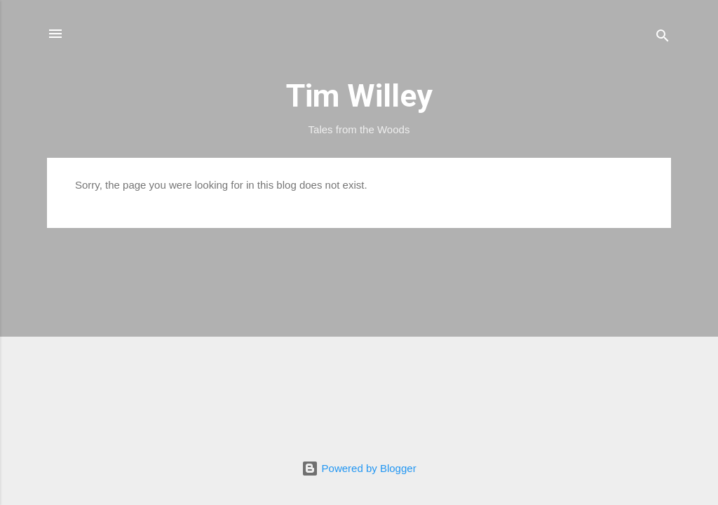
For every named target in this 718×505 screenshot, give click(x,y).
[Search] (662, 38)
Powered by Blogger (359, 468)
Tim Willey (359, 95)
